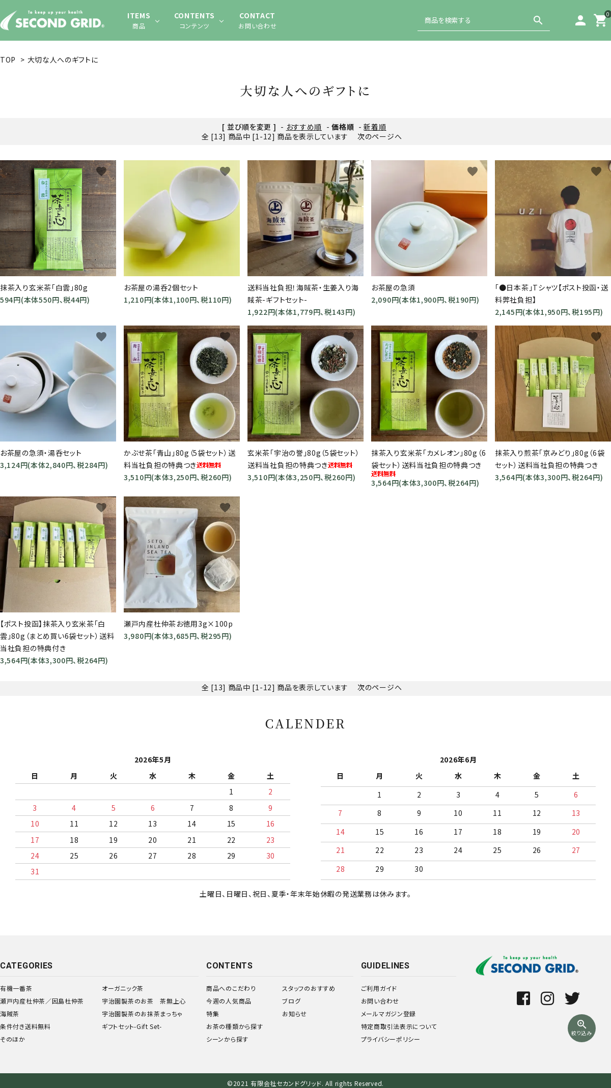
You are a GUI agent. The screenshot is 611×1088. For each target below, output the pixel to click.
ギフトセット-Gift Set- (132, 1026)
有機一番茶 (16, 988)
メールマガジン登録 (388, 1013)
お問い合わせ (380, 1000)
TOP (8, 59)
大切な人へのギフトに (62, 59)
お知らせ (294, 1013)
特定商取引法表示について (399, 1026)
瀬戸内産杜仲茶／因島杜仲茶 (42, 1000)
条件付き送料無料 (25, 1026)
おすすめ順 (304, 127)
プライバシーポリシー (391, 1039)
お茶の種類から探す (234, 1026)
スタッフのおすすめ (308, 988)
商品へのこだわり (231, 988)
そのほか (12, 1039)
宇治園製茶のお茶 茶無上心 (144, 1000)
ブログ (291, 1000)
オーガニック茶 (123, 988)
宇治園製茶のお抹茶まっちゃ (142, 1013)
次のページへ (379, 136)
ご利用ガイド (379, 988)
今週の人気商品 (229, 1000)
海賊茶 (9, 1013)
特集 (212, 1013)
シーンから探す (227, 1039)
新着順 (375, 127)
